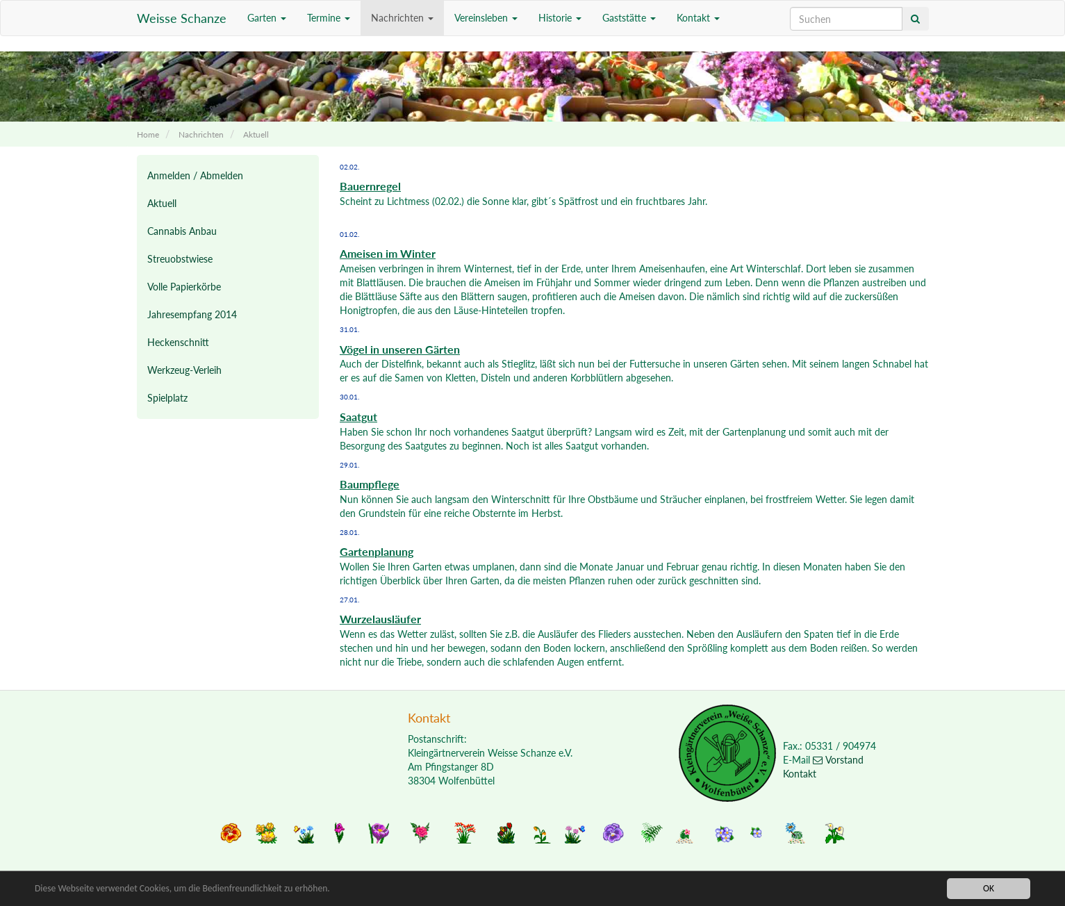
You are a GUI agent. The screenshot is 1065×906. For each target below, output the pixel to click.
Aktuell (256, 134)
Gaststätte (629, 18)
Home (148, 134)
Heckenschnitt (178, 342)
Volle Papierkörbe (184, 287)
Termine (328, 18)
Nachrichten (402, 18)
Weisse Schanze (181, 18)
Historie (559, 18)
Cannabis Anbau (182, 231)
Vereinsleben (486, 18)
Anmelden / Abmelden (195, 175)
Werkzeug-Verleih (184, 370)
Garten (266, 18)
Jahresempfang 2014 (192, 314)
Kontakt (698, 18)
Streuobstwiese (180, 259)
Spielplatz (167, 398)
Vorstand (838, 760)
